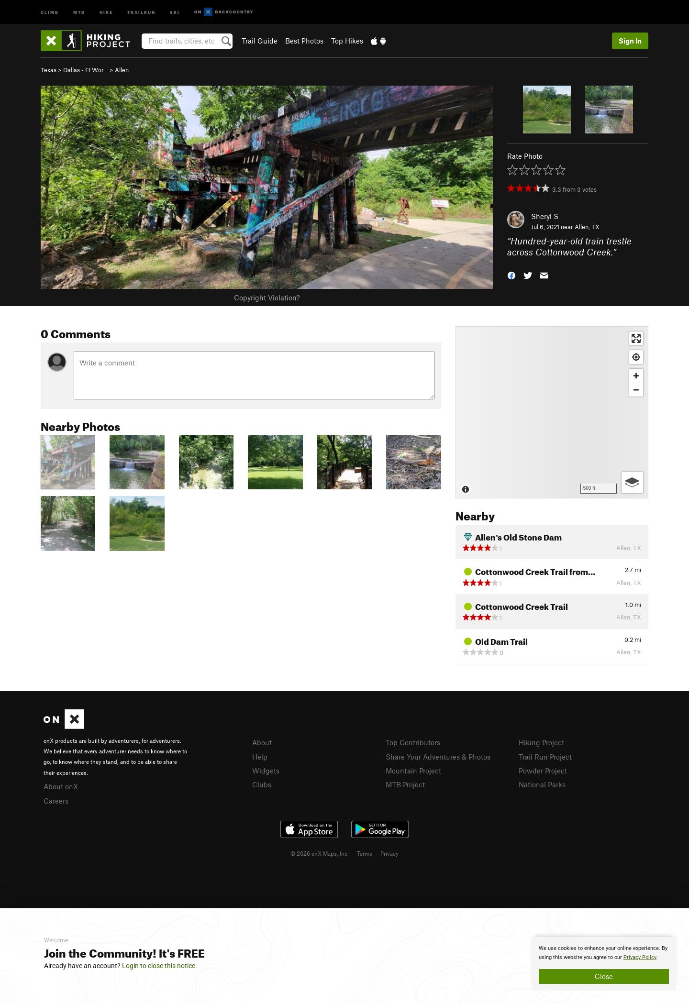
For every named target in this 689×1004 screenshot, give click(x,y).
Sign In (630, 40)
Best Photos (304, 40)
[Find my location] (636, 357)
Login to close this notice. (159, 966)
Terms (364, 853)
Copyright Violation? (267, 297)
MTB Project (405, 784)
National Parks (542, 784)
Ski (175, 12)
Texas (48, 70)
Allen (122, 70)
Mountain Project (413, 770)
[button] (511, 274)
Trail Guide (260, 40)
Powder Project (543, 770)
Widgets (265, 770)
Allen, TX (587, 227)
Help (259, 756)
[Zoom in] (636, 376)
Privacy (389, 853)
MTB (79, 12)
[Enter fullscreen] (636, 338)
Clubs (261, 784)
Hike (106, 12)
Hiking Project (541, 742)
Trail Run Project (545, 756)
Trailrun (141, 12)
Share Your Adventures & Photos (438, 756)
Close (604, 976)
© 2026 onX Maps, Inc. (319, 853)
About (262, 742)
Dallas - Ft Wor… (85, 70)
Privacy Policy (639, 957)
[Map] (552, 412)
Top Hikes (347, 40)
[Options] (632, 482)
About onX (61, 786)
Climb (50, 12)
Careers (56, 800)
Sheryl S (544, 216)
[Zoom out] (636, 390)
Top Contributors (413, 742)
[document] (604, 964)
